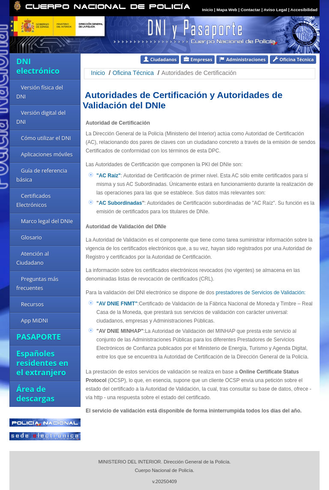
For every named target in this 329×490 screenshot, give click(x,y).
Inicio (207, 9)
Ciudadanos (159, 59)
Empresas (197, 59)
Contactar (250, 9)
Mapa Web (226, 9)
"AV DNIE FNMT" (117, 304)
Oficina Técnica (293, 59)
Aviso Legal (275, 9)
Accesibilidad (303, 9)
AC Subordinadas (120, 203)
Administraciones (242, 59)
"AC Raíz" (108, 176)
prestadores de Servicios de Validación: (261, 293)
